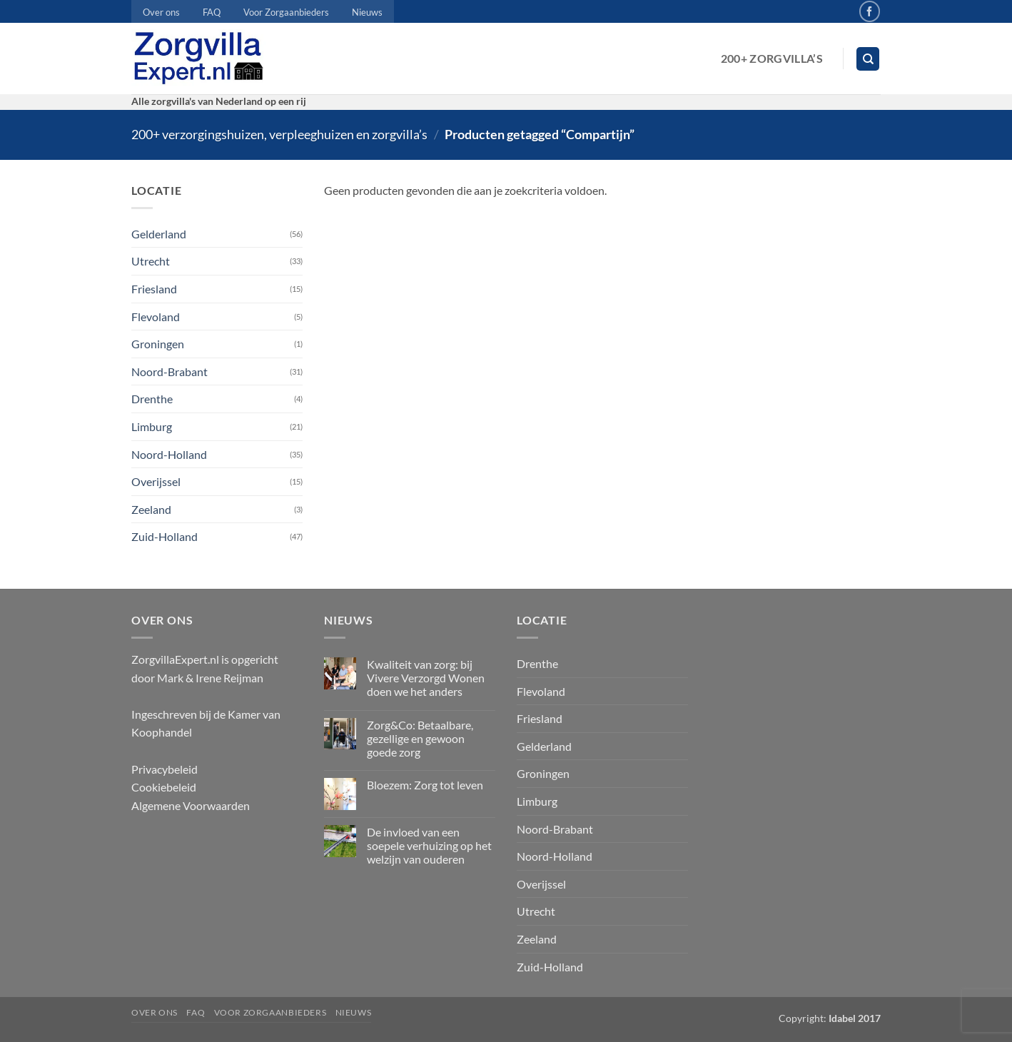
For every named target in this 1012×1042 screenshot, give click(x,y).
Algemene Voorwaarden (190, 805)
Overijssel (156, 481)
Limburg (151, 426)
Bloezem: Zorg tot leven (425, 784)
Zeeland (151, 509)
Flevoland (155, 316)
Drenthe (152, 398)
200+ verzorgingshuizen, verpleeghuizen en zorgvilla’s (279, 134)
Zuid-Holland (164, 536)
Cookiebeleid (163, 787)
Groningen (157, 343)
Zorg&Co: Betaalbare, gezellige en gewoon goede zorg (420, 738)
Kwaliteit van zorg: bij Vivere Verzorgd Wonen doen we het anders (426, 677)
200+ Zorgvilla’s (772, 58)
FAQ (212, 12)
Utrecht (150, 261)
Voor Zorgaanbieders (286, 12)
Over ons (161, 12)
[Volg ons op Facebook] (869, 11)
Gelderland (158, 234)
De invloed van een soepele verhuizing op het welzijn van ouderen (429, 845)
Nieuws (367, 12)
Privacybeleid (164, 769)
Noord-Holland (169, 454)
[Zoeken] (867, 59)
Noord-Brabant (169, 371)
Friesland (154, 288)
